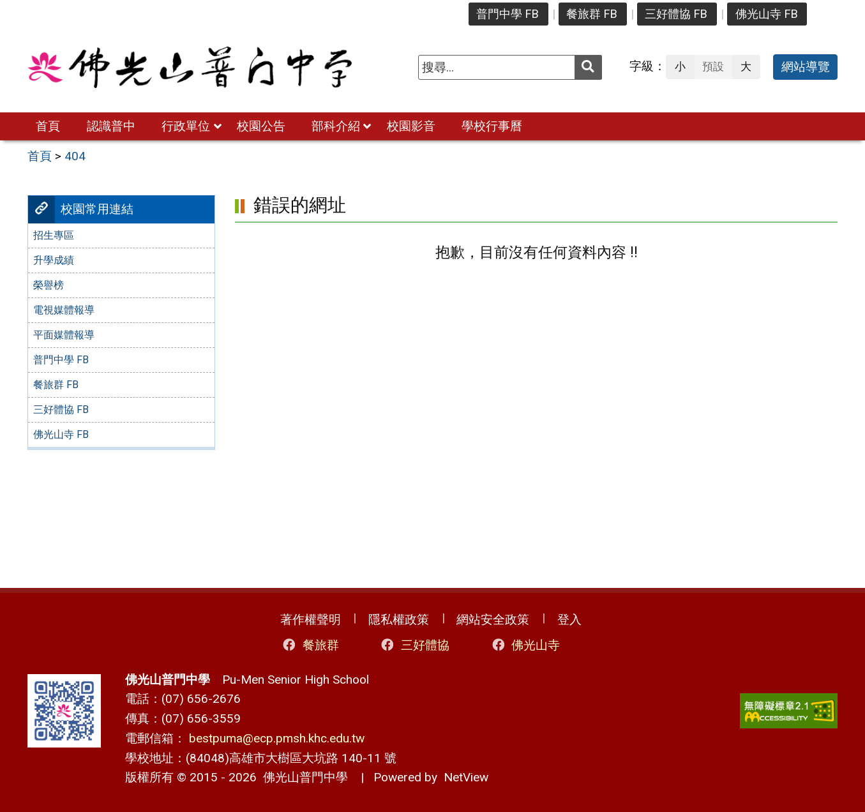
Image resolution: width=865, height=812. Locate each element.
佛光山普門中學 (302, 777)
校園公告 (261, 126)
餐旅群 (309, 645)
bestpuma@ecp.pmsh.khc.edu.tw (277, 738)
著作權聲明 (310, 619)
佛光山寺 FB (766, 13)
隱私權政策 (398, 619)
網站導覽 (805, 66)
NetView (466, 777)
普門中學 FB (507, 13)
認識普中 (111, 126)
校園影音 (411, 126)
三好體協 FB (676, 13)
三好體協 (414, 645)
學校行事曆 (492, 126)
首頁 (48, 126)
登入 (569, 619)
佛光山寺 (525, 645)
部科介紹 (336, 126)
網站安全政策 (492, 619)
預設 (713, 66)
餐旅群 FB (591, 13)
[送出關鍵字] (588, 67)
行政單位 (186, 126)
